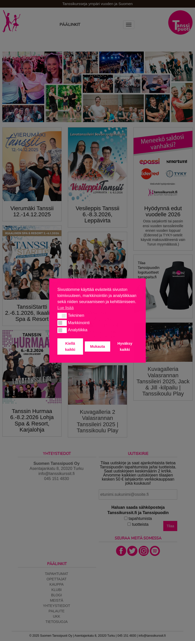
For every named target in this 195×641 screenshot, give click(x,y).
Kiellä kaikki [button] (70, 346)
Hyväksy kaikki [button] (125, 346)
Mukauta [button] (97, 346)
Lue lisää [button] (65, 307)
